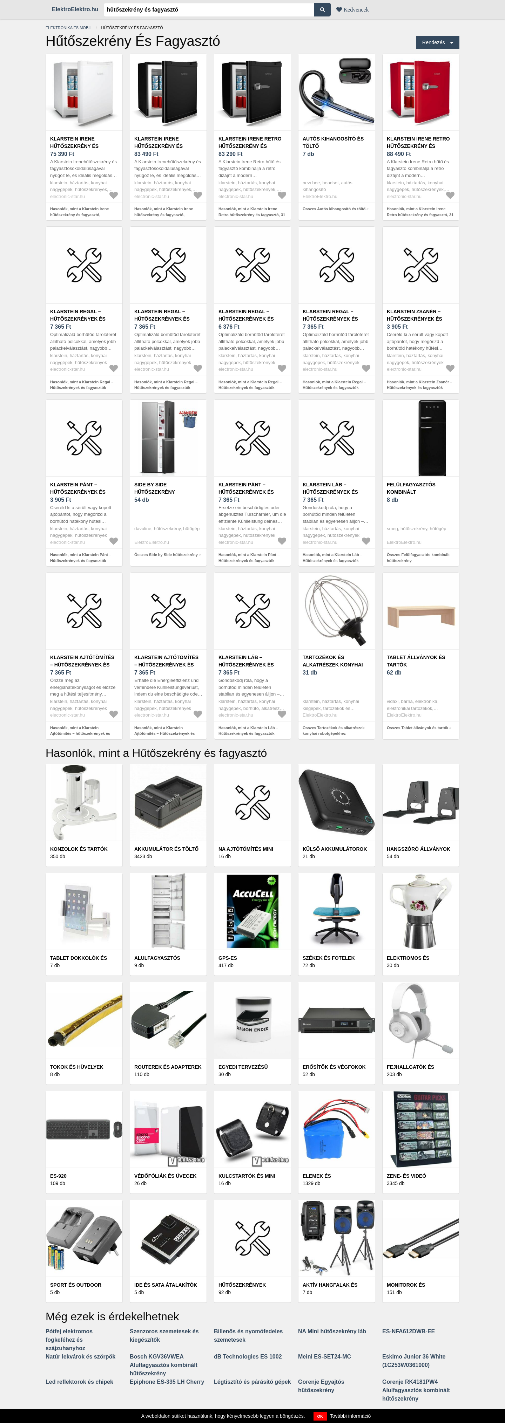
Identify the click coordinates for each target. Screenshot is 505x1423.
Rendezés (433, 42)
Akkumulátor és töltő (166, 849)
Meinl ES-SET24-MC (324, 1357)
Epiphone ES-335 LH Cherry (167, 1382)
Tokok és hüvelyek (76, 1067)
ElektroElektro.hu (75, 9)
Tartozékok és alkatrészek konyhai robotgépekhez (333, 665)
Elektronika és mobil (69, 28)
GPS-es (227, 958)
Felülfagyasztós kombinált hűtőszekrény (411, 492)
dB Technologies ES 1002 (248, 1357)
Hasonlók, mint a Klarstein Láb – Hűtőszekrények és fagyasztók (332, 558)
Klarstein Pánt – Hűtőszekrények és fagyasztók (78, 492)
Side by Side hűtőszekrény (154, 488)
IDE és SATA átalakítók (165, 1285)
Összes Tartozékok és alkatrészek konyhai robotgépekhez (334, 731)
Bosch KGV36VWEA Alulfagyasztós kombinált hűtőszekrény (163, 1365)
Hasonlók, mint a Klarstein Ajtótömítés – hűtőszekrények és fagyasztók (80, 733)
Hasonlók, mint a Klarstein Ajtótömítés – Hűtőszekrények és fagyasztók (164, 733)
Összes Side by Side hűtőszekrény (166, 555)
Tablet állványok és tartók (416, 661)
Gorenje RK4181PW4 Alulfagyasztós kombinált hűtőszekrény (416, 1390)
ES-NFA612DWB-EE (408, 1331)
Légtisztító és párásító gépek (252, 1382)
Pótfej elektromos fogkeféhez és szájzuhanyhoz (69, 1339)
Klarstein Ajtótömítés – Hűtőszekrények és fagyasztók (166, 665)
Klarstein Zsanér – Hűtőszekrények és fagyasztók (414, 319)
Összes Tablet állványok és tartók (417, 728)
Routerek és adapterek (168, 1067)
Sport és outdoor (75, 1285)
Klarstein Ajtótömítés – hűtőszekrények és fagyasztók (82, 665)
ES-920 (58, 1176)
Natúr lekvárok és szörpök (80, 1357)
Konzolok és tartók (79, 849)
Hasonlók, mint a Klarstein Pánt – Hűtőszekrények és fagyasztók (80, 558)
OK (320, 1416)
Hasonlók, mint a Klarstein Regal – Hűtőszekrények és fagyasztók (81, 385)
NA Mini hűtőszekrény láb (332, 1331)
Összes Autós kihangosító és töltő (334, 209)
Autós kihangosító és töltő (333, 142)
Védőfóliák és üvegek (165, 1176)
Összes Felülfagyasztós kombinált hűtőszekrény (418, 558)
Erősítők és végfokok (334, 1067)
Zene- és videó (406, 1176)
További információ (350, 1416)
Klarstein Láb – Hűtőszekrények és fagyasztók (330, 492)
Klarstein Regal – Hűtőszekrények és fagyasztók (78, 319)
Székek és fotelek (329, 958)
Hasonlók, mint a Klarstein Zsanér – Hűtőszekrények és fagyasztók (419, 385)
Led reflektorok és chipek (79, 1382)
